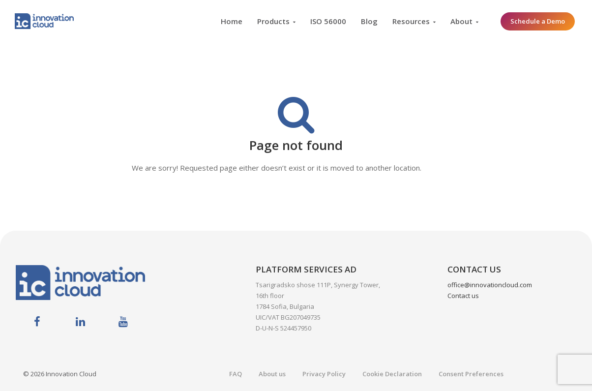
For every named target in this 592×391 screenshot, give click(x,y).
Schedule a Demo (537, 21)
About (461, 21)
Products (273, 21)
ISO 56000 (328, 21)
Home (231, 21)
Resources (411, 21)
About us (272, 373)
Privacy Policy (324, 373)
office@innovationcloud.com (489, 284)
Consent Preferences (471, 373)
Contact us (463, 295)
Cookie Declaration (392, 373)
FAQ (235, 373)
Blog (369, 21)
